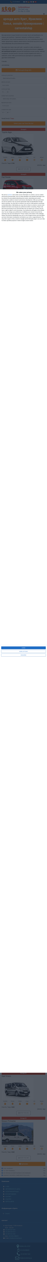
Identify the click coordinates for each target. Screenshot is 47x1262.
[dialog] (23, 631)
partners (10, 194)
